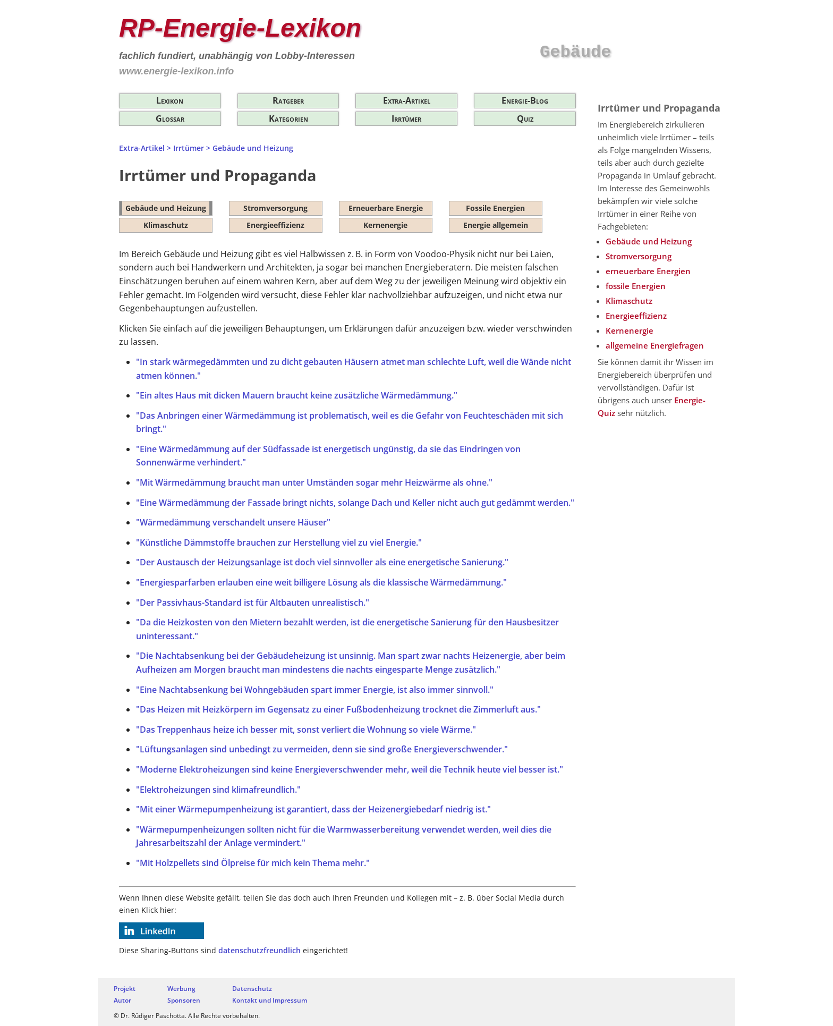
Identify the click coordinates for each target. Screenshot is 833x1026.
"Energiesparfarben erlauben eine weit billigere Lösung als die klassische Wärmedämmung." (321, 582)
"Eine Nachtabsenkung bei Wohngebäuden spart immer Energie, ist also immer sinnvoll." (315, 690)
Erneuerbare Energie (385, 208)
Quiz (525, 118)
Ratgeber (288, 100)
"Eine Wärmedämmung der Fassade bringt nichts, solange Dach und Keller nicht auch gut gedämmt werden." (355, 502)
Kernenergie (385, 225)
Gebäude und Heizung (165, 208)
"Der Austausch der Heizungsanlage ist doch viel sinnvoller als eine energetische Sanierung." (322, 562)
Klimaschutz (165, 225)
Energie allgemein (495, 225)
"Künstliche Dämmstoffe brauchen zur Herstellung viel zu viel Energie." (279, 542)
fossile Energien (636, 286)
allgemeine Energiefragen (655, 345)
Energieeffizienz (275, 225)
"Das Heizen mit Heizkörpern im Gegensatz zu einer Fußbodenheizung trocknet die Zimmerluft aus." (338, 709)
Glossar (170, 118)
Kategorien (288, 118)
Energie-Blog (525, 100)
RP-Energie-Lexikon (240, 28)
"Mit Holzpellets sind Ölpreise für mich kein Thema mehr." (253, 863)
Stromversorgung (275, 208)
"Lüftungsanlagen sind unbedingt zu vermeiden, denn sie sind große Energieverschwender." (322, 749)
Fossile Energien (495, 208)
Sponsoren (183, 1000)
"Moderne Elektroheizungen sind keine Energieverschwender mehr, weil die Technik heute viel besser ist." (349, 769)
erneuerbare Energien (648, 271)
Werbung (181, 988)
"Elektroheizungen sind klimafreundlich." (218, 789)
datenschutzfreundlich (259, 950)
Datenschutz (252, 988)
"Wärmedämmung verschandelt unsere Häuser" (233, 522)
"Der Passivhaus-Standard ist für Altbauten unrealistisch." (252, 602)
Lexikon (169, 100)
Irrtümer (406, 118)
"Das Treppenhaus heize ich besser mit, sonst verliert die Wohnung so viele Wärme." (306, 729)
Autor (122, 1000)
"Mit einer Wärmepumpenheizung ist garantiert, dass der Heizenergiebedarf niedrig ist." (313, 809)
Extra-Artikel (406, 100)
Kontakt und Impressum (269, 1000)
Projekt (124, 988)
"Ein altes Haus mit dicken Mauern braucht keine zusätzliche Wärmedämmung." (296, 395)
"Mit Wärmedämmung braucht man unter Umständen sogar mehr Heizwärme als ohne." (314, 482)
